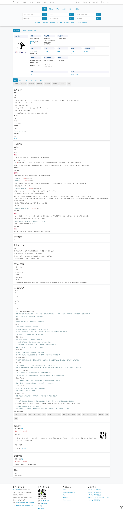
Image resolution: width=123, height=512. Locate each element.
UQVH (59, 51)
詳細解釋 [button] (23, 83)
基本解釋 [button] (16, 83)
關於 (78, 2)
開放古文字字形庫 (82, 22)
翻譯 (41, 80)
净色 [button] (69, 414)
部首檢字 (37, 22)
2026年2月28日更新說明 (94, 489)
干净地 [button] (94, 414)
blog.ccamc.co (29, 505)
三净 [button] (16, 414)
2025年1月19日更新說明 (94, 495)
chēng (32, 41)
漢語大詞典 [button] (47, 83)
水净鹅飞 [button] (101, 414)
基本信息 (16, 30)
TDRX (72, 51)
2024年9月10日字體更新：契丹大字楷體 (98, 497)
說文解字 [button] (55, 83)
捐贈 (85, 2)
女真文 (39, 2)
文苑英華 (65, 497)
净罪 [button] (64, 414)
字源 (25, 80)
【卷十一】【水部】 (21, 431)
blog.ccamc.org (20, 505)
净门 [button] (84, 414)
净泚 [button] (54, 414)
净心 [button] (44, 414)
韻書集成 (73, 22)
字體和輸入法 (93, 2)
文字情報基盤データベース (29, 30)
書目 (20, 80)
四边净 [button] (88, 414)
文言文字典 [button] (31, 83)
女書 (45, 2)
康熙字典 (66, 22)
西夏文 (25, 2)
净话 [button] (79, 414)
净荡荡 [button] (73, 414)
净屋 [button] (39, 414)
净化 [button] (21, 414)
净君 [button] (25, 414)
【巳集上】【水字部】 (22, 462)
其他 (108, 2)
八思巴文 (52, 2)
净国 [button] (30, 414)
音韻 (30, 80)
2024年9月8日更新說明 (94, 500)
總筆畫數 (52, 22)
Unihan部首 (45, 22)
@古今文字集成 (44, 501)
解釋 (15, 80)
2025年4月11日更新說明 (94, 492)
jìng (31, 43)
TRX (72, 53)
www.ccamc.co (30, 502)
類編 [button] (69, 83)
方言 (36, 80)
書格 (64, 495)
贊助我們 (41, 508)
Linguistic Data (67, 500)
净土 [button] (35, 414)
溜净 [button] (16, 418)
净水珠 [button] (49, 414)
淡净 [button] (107, 414)
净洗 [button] (59, 414)
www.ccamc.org (20, 502)
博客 (102, 2)
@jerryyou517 (44, 503)
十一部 (24, 448)
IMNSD (46, 51)
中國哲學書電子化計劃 (69, 492)
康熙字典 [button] (62, 83)
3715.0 (86, 51)
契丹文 (32, 2)
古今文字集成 (16, 489)
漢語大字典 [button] (39, 83)
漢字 (18, 2)
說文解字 (59, 22)
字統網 (64, 489)
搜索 (45, 14)
